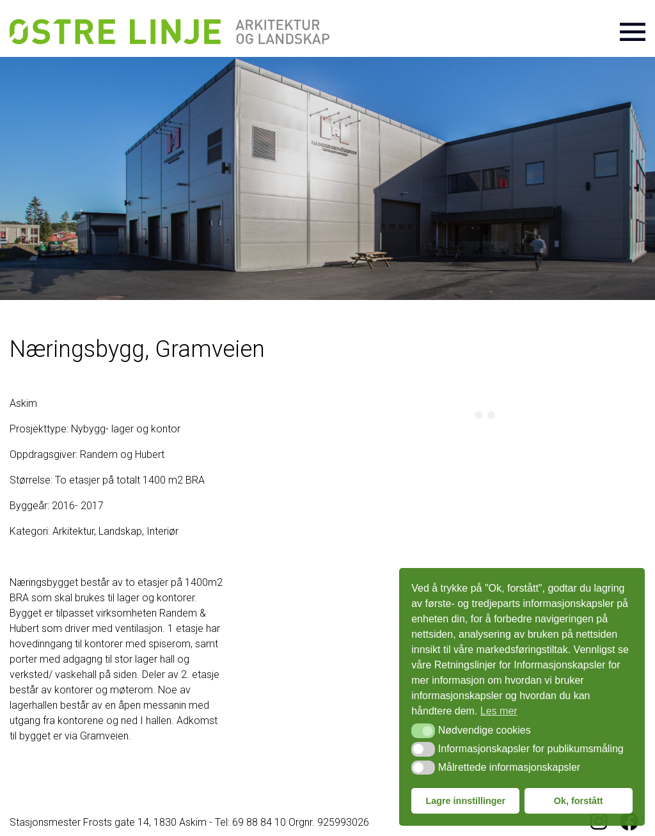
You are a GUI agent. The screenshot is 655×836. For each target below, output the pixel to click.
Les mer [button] (498, 711)
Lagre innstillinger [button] (465, 801)
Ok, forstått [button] (578, 801)
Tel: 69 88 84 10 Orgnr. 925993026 (292, 822)
